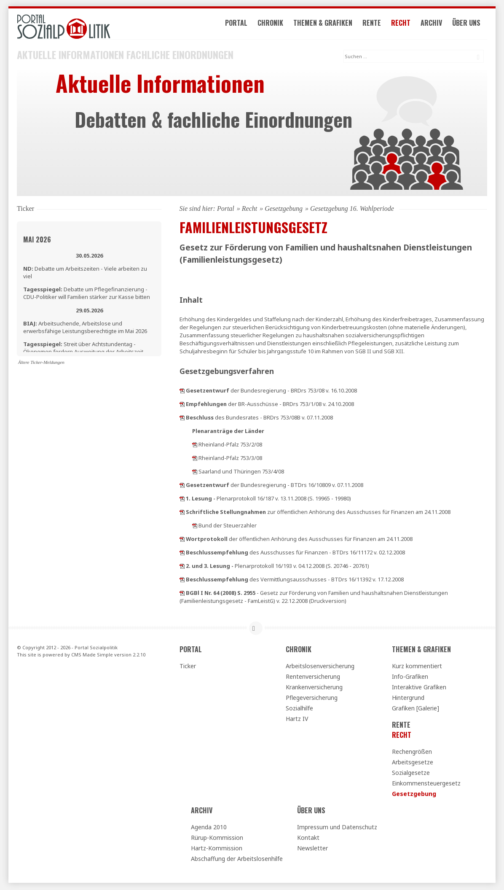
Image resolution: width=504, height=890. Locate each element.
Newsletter (312, 849)
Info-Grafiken (410, 677)
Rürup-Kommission (217, 838)
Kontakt (308, 838)
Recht (404, 24)
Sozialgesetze (411, 773)
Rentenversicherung (313, 677)
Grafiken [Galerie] (415, 709)
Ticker (188, 667)
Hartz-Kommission (216, 849)
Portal (240, 24)
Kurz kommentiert (417, 667)
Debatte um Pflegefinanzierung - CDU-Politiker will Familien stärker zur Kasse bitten (86, 293)
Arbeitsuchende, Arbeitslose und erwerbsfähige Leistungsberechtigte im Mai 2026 (85, 328)
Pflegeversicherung (312, 698)
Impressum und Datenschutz (337, 828)
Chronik (274, 24)
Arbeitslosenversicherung (320, 667)
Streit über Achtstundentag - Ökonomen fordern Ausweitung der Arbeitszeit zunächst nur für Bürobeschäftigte (83, 352)
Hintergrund (408, 698)
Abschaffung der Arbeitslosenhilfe (237, 859)
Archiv (435, 24)
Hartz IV (297, 719)
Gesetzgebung (284, 209)
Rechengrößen (412, 752)
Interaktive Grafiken (419, 688)
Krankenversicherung (314, 688)
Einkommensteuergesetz (426, 784)
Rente (375, 24)
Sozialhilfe (299, 709)
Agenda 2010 (209, 828)
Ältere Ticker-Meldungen (41, 363)
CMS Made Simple (92, 655)
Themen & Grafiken (326, 24)
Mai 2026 (37, 240)
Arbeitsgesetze (412, 763)
